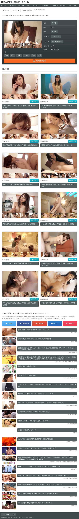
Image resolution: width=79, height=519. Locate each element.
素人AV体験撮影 (57, 41)
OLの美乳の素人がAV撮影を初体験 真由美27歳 (17, 263)
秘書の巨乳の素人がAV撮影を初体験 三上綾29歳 (17, 184)
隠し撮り (62, 5)
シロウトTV (12, 5)
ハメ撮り (35, 5)
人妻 (69, 5)
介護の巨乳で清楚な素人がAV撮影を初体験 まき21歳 (19, 224)
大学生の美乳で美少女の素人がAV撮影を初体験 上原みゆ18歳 (19, 304)
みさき (54, 23)
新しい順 (3, 5)
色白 (6, 55)
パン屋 (54, 31)
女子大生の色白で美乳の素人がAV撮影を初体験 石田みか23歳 (19, 106)
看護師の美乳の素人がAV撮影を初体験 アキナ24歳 (56, 145)
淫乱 (33, 55)
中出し (28, 5)
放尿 (75, 5)
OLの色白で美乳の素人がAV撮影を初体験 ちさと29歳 (57, 224)
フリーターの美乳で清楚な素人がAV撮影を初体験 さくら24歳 (58, 106)
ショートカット (45, 5)
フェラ (26, 55)
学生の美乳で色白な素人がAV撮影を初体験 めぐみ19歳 (58, 303)
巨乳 (12, 55)
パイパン (55, 5)
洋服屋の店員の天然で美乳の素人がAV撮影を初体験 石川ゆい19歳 (58, 264)
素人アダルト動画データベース (16, 2)
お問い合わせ (6, 514)
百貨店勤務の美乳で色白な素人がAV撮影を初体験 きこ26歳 (58, 185)
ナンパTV (21, 5)
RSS (14, 514)
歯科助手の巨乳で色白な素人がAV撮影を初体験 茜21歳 (20, 145)
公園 (39, 55)
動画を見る (34, 102)
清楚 (19, 55)
